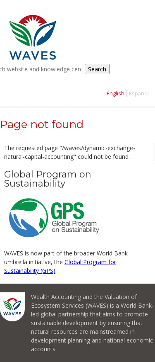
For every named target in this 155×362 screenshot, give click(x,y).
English (115, 93)
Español (139, 93)
